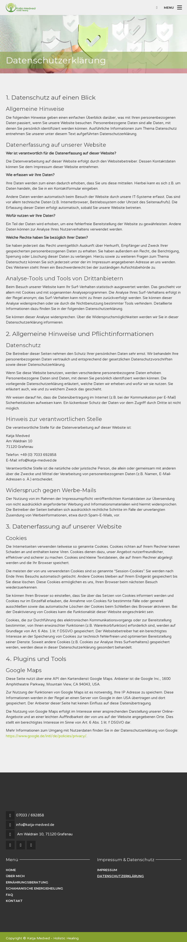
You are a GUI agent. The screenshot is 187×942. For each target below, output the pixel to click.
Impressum (107, 870)
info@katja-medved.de (35, 824)
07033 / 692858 (30, 815)
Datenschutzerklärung (120, 876)
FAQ (9, 895)
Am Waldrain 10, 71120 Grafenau (45, 834)
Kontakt (14, 901)
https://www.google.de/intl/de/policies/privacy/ (46, 736)
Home (11, 870)
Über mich (15, 876)
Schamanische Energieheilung (34, 888)
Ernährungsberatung (27, 882)
